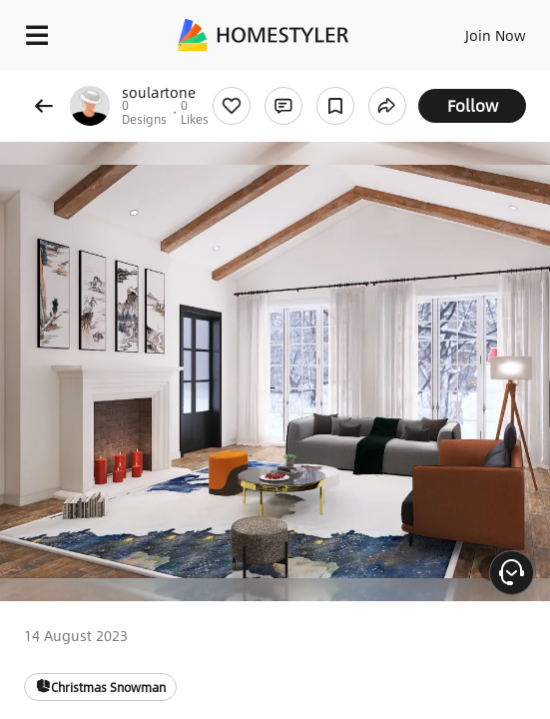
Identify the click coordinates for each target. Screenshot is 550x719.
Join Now (495, 35)
